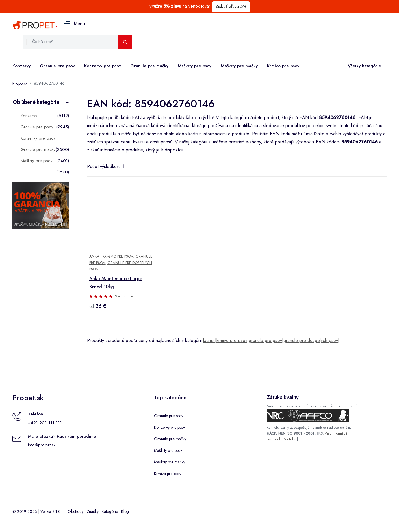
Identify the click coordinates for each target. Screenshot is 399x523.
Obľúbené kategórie (36, 102)
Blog (125, 511)
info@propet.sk (41, 445)
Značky (93, 511)
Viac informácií (126, 296)
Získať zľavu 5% (231, 6)
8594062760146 (49, 83)
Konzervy (21, 66)
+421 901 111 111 (45, 422)
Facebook (274, 439)
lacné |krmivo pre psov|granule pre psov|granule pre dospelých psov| (271, 340)
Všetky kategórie (363, 66)
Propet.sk (19, 83)
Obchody (75, 511)
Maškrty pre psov (194, 66)
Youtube (290, 439)
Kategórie (110, 511)
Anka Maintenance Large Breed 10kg (115, 282)
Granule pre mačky (149, 66)
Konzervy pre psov (102, 66)
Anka (94, 256)
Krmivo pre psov (283, 66)
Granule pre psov (57, 66)
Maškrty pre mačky (239, 66)
